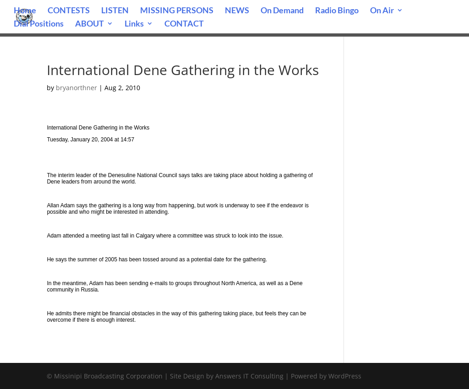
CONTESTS (69, 11)
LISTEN (115, 11)
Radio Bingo (337, 11)
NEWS (237, 11)
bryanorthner (76, 87)
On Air (382, 11)
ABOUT (89, 24)
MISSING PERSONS (176, 11)
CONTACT (184, 24)
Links (134, 24)
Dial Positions (39, 24)
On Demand (282, 11)
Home (25, 11)
